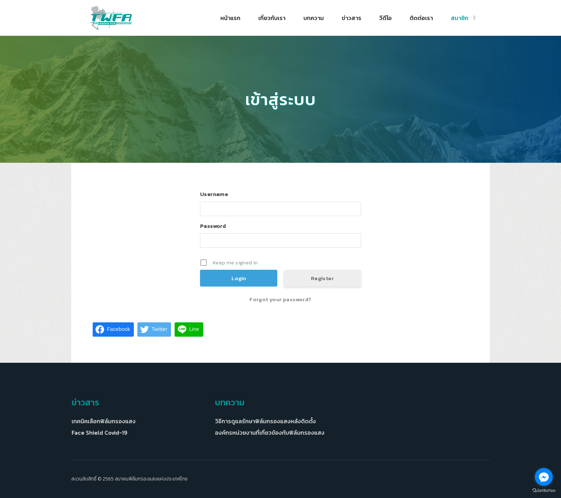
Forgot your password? (280, 299)
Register (322, 278)
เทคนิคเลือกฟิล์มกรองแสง (104, 421)
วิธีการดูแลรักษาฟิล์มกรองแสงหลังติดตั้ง (265, 421)
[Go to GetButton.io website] (543, 490)
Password (213, 226)
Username (214, 194)
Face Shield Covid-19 (99, 432)
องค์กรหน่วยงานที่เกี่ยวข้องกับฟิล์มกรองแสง (270, 432)
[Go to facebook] (544, 477)
